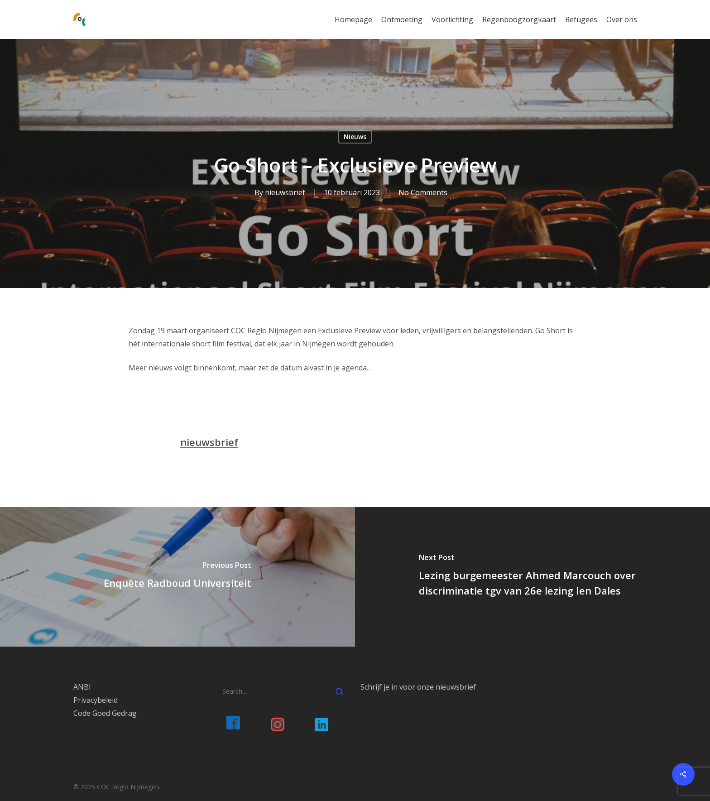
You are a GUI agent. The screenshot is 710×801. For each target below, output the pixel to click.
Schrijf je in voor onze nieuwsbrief (418, 687)
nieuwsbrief (284, 192)
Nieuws (355, 136)
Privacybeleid (95, 700)
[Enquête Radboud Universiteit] (177, 576)
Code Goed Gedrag (105, 713)
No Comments (422, 192)
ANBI (82, 687)
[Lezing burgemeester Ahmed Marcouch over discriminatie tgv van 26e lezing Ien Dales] (532, 576)
